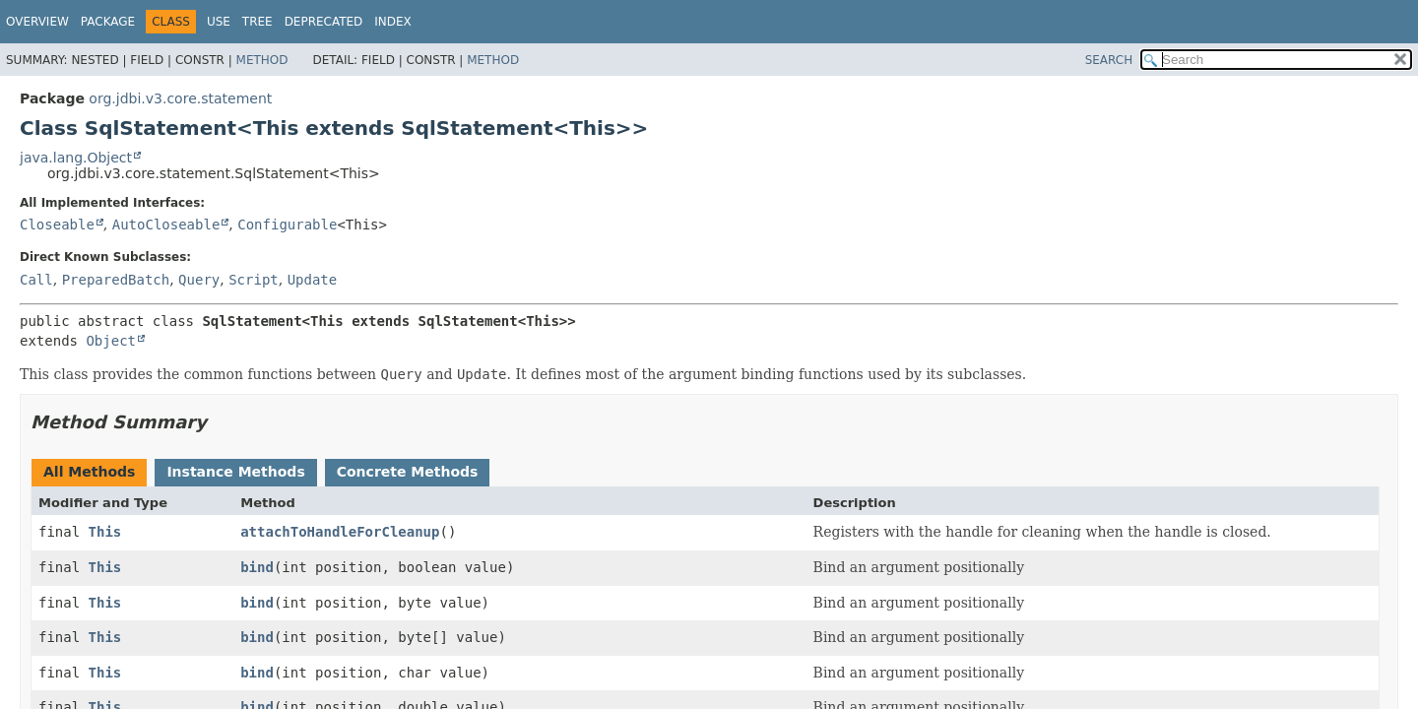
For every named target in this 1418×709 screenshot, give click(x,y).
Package (108, 22)
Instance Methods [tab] (235, 472)
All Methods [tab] (89, 472)
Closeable (57, 224)
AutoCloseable (166, 224)
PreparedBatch (116, 280)
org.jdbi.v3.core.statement (180, 98)
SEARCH (1109, 60)
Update (313, 280)
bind (257, 567)
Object (111, 341)
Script (253, 280)
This (105, 532)
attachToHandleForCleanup (339, 532)
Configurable (287, 224)
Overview (37, 22)
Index (393, 22)
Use (218, 22)
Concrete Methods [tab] (408, 472)
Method (262, 60)
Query (199, 280)
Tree (257, 22)
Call (36, 280)
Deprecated (324, 22)
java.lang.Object (76, 157)
